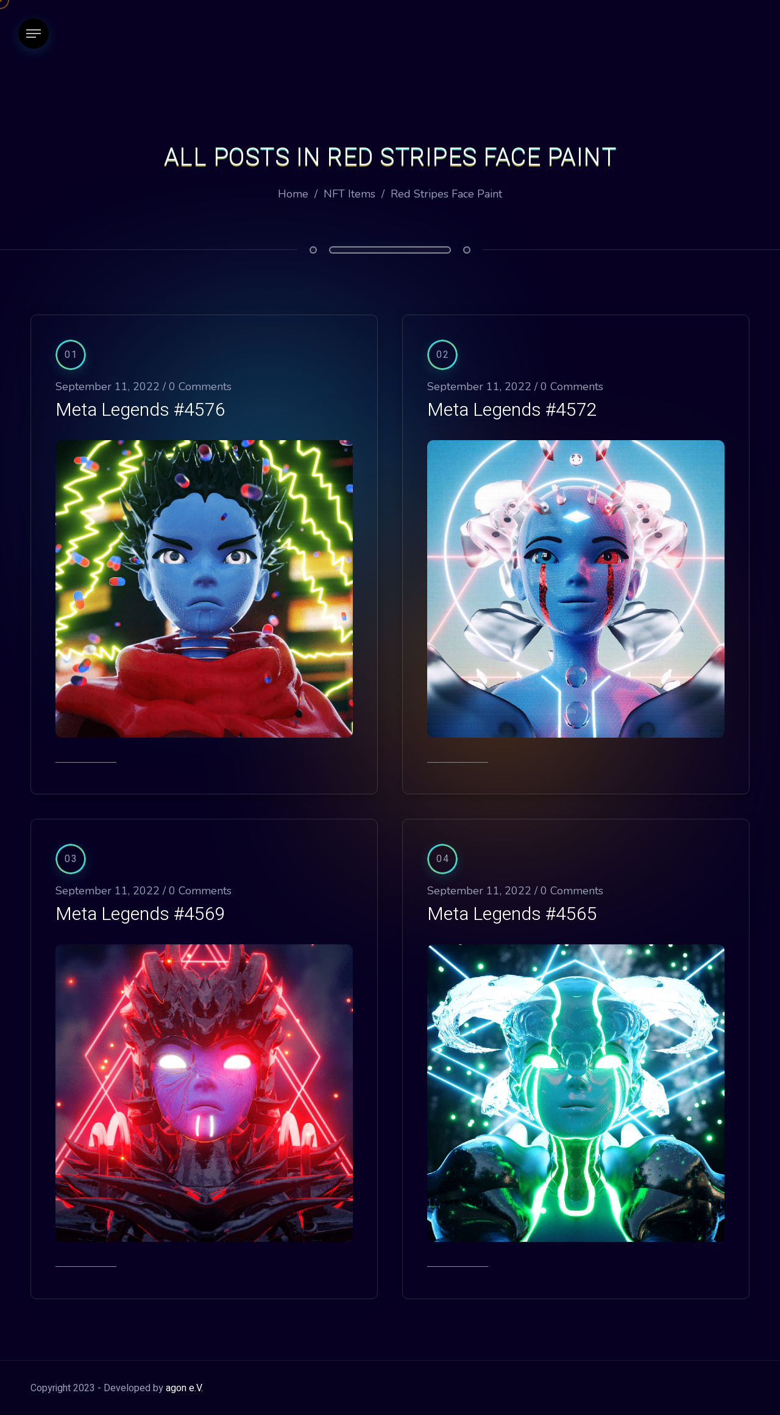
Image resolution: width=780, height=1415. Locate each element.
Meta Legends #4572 (512, 410)
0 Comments (200, 386)
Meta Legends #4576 (140, 410)
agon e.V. (184, 1388)
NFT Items (349, 194)
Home (293, 194)
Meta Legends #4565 (512, 914)
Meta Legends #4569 (140, 914)
